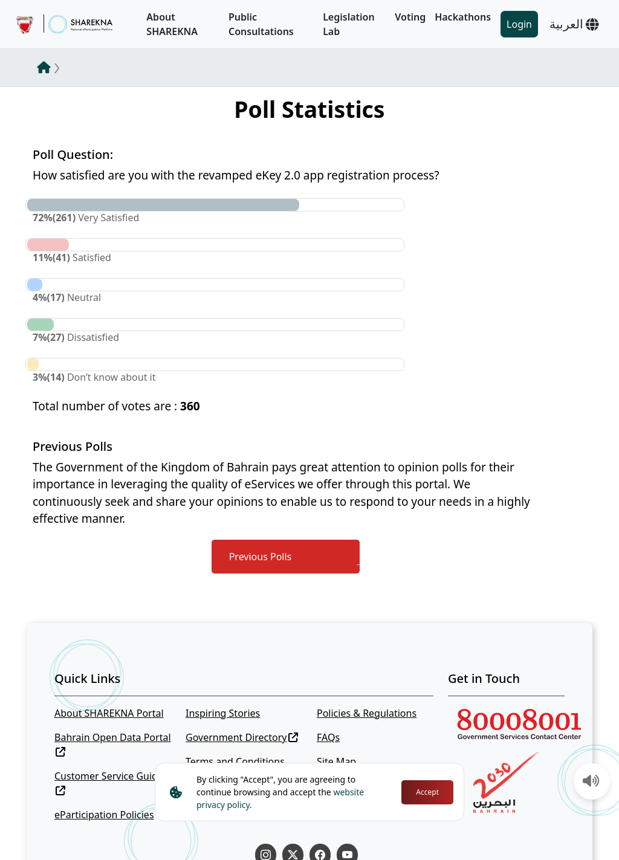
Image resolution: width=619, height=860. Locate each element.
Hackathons (463, 17)
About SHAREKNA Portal (109, 713)
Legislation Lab (349, 24)
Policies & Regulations (366, 713)
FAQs (328, 737)
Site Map (336, 761)
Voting (410, 17)
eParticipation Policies (104, 814)
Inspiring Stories (223, 713)
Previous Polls (260, 556)
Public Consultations (261, 24)
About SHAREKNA (172, 24)
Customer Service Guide (108, 782)
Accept (427, 792)
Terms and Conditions (235, 761)
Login (519, 24)
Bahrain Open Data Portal (112, 744)
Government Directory (242, 737)
